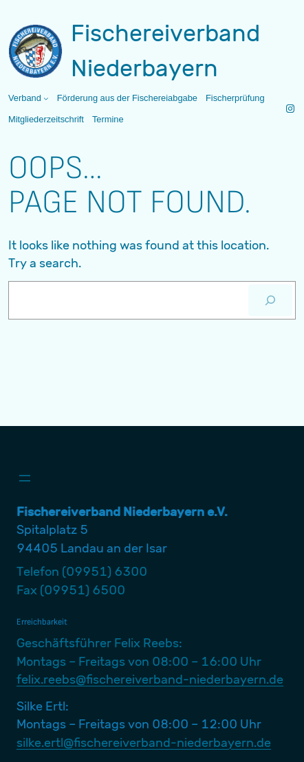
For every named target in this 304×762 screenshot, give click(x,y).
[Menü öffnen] (25, 478)
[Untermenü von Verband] (46, 98)
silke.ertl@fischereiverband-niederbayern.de (144, 742)
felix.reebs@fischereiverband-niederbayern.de (150, 679)
